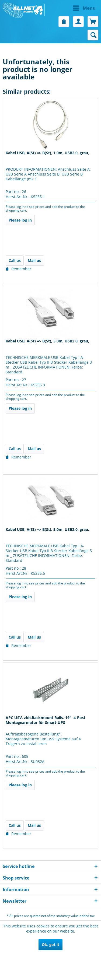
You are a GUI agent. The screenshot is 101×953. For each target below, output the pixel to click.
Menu (84, 7)
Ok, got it (50, 944)
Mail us (34, 260)
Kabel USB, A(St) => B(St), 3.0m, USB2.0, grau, (47, 341)
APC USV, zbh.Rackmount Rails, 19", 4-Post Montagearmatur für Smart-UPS (45, 720)
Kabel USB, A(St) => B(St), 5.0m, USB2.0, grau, (47, 529)
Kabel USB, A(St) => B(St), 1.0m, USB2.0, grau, (47, 152)
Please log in (20, 220)
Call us (15, 260)
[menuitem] (75, 8)
